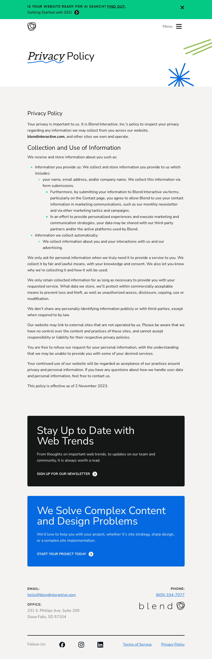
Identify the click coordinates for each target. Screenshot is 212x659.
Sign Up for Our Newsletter (63, 474)
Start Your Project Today (61, 554)
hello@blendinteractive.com (51, 594)
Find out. (116, 6)
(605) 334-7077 (170, 594)
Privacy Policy (173, 644)
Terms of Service (137, 644)
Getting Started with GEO (49, 12)
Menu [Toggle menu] (172, 26)
